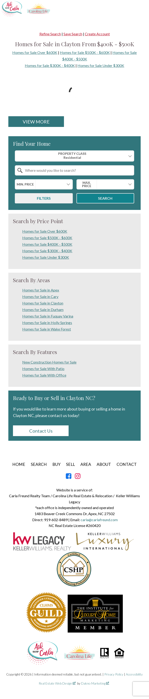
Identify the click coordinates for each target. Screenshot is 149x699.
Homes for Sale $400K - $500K (47, 244)
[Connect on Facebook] (68, 477)
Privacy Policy (113, 674)
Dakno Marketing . (95, 683)
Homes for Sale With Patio (43, 368)
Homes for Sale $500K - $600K (85, 52)
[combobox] (74, 155)
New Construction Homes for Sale (49, 362)
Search (105, 198)
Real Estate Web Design (57, 683)
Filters (44, 198)
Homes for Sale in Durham (42, 309)
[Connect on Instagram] (77, 477)
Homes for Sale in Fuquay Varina (47, 316)
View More (36, 121)
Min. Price (25, 184)
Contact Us (41, 431)
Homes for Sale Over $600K (34, 52)
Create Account (97, 34)
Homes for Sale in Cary (40, 296)
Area (85, 464)
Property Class (72, 156)
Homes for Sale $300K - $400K (50, 65)
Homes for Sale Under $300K (100, 65)
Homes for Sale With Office (44, 375)
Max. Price (86, 184)
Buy (56, 464)
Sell (70, 464)
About (104, 464)
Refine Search (50, 34)
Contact (127, 464)
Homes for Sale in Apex (40, 290)
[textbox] (77, 170)
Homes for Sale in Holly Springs (47, 322)
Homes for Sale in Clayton (42, 303)
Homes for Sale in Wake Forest (46, 329)
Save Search (72, 34)
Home (18, 464)
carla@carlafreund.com (99, 519)
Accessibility (134, 674)
